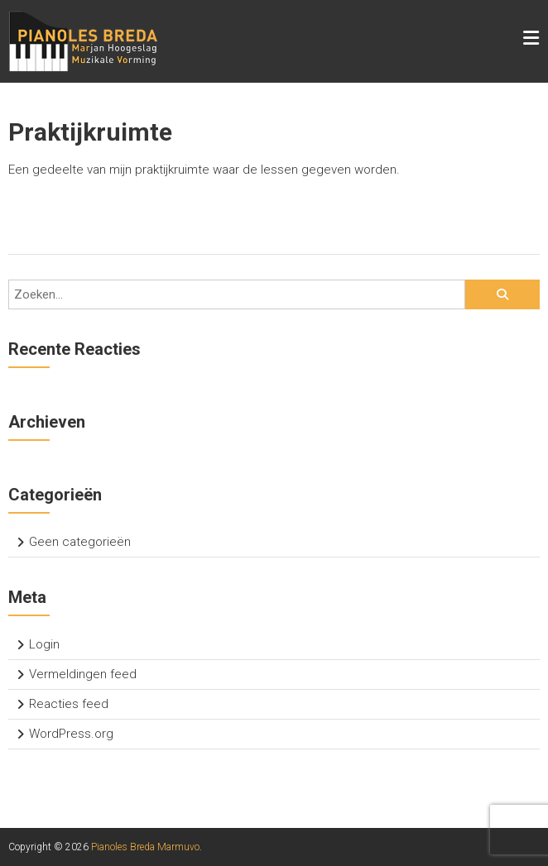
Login (44, 644)
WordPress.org (71, 733)
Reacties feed (68, 703)
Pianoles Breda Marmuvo (145, 847)
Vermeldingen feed (83, 674)
